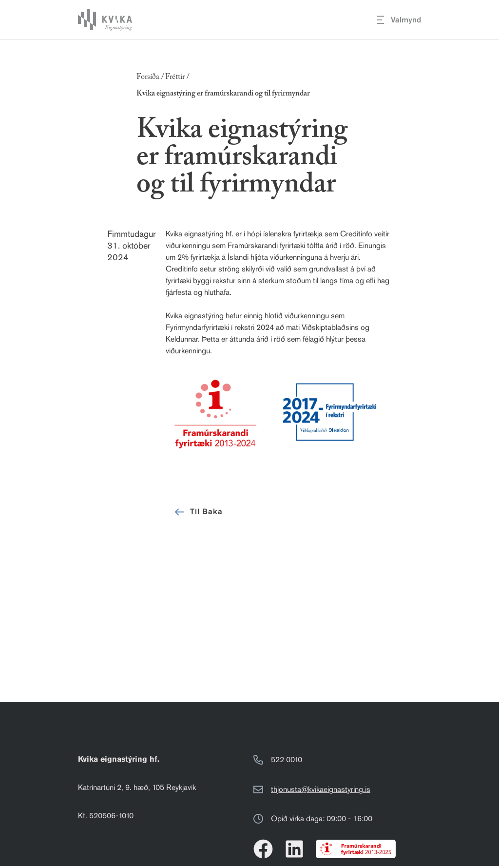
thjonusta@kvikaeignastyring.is (320, 789)
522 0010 (286, 759)
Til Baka (197, 512)
